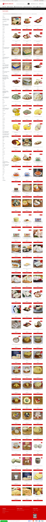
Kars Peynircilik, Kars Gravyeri (27, 344)
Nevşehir (4, 143)
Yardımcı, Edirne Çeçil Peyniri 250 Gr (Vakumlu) (38, 56)
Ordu (3, 146)
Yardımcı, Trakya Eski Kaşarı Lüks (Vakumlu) (27, 71)
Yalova (3, 177)
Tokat (3, 168)
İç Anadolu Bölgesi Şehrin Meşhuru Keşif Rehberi (6, 97)
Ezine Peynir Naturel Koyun (38, 207)
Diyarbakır (4, 63)
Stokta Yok (27, 90)
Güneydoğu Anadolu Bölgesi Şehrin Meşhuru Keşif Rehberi (6, 92)
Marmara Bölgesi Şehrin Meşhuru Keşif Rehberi (6, 132)
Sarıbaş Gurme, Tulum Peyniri (38, 25)
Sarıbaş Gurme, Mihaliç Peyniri (27, 329)
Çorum (3, 60)
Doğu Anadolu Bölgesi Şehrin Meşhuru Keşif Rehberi (5, 68)
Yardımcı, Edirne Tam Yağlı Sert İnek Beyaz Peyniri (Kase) (27, 56)
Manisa (3, 128)
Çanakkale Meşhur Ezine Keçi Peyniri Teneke (16, 238)
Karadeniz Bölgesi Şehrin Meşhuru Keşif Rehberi (6, 108)
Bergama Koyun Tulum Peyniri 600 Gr (27, 269)
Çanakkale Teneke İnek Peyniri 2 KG (38, 223)
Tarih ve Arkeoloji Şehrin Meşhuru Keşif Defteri (6, 165)
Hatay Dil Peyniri (27, 283)
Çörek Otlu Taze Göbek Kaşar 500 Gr (38, 436)
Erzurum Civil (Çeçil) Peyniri (38, 101)
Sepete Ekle (38, 75)
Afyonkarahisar (5, 21)
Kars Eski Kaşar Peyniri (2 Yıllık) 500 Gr (27, 360)
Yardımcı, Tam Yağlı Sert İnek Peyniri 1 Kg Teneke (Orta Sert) (27, 86)
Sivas (3, 158)
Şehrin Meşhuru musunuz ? (18, 7)
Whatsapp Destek (4, 521)
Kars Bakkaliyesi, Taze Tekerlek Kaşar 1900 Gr (16, 132)
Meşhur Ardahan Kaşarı (16, 162)
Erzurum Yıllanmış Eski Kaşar (16, 116)
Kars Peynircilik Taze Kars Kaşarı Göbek (27, 405)
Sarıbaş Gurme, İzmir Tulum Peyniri (27, 26)
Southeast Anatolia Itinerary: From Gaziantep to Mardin (6, 162)
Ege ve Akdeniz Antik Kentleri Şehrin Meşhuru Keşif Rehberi (6, 78)
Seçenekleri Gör (16, 75)
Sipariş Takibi (36, 0)
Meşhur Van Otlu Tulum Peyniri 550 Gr (38, 86)
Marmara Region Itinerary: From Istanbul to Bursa (6, 134)
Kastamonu (4, 113)
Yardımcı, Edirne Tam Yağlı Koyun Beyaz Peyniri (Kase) (16, 71)
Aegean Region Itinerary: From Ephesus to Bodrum (6, 19)
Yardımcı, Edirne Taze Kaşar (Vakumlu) (27, 193)
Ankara (3, 29)
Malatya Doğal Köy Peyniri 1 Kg (16, 344)
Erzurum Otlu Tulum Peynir (27, 101)
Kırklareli (4, 119)
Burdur (3, 51)
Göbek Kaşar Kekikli (38, 374)
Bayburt (4, 41)
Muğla (3, 140)
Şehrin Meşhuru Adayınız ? (28, 7)
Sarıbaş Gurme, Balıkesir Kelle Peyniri (27, 41)
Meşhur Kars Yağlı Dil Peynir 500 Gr (27, 390)
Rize (3, 149)
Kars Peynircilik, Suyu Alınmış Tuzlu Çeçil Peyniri (27, 375)
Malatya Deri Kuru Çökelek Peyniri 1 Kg (38, 329)
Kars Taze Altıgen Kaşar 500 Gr (27, 420)
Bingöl (3, 44)
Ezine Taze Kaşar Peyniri (16, 192)
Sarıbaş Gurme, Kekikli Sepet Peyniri (16, 41)
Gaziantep (4, 86)
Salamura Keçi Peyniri (38, 253)
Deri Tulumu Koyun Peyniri (16, 25)
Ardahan (4, 32)
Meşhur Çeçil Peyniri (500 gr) (16, 496)
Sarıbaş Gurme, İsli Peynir (16, 86)
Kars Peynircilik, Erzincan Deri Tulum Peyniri (16, 436)
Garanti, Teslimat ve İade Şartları (20, 510)
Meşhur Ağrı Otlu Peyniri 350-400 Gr (38, 147)
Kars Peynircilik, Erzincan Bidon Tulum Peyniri (27, 436)
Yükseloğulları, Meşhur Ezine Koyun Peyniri (16, 178)
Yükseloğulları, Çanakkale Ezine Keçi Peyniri (38, 162)
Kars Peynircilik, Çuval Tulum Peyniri (38, 360)
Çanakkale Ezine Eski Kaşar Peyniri (27, 223)
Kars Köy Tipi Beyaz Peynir (38, 420)
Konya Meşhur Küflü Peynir (16, 207)
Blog (34, 7)
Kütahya (4, 125)
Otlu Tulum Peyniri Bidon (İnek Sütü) (38, 451)
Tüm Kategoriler (10, 7)
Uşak (3, 174)
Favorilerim (41, 0)
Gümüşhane (4, 89)
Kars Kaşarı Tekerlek (38, 344)
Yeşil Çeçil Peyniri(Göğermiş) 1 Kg (16, 450)
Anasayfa (4, 7)
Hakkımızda (4, 510)
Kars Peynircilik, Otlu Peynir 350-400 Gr (27, 451)
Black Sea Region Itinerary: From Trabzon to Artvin (6, 48)
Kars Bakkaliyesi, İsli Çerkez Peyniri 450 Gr (16, 147)
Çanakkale (4, 54)
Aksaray (4, 26)
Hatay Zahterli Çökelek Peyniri (16, 329)
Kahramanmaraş (5, 105)
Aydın (3, 35)
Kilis (3, 116)
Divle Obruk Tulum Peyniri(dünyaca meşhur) (27, 208)
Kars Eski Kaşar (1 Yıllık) (16, 359)
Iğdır (3, 99)
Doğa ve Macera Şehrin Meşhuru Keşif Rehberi (6, 65)
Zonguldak (4, 180)
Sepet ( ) (41, 3)
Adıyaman (4, 17)
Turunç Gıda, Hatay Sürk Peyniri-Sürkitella (16, 253)
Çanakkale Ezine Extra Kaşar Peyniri (16, 223)
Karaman (4, 110)
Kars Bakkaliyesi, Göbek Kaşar (38, 116)
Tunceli (3, 171)
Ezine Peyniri (27, 177)
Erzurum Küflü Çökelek (27, 116)
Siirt (3, 155)
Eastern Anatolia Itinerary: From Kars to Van (6, 72)
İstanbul (4, 102)
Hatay (3, 95)
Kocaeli (3, 122)
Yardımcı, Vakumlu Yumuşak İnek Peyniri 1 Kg (16, 56)
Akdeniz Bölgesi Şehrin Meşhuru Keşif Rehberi (6, 24)
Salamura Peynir (16, 283)
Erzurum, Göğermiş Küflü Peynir (16, 101)
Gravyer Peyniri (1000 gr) (27, 496)
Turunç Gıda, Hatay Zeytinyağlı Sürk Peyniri (16, 269)
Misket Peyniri (38, 283)
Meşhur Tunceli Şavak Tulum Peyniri (27, 162)
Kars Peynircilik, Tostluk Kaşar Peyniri (16, 375)
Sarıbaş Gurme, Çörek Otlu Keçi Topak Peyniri (38, 41)
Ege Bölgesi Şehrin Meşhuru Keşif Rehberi (5, 75)
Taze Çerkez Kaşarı (16, 420)
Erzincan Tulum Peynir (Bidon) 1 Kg (38, 132)
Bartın (3, 38)
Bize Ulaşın (39, 7)
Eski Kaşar (27, 253)
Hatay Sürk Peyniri (38, 177)
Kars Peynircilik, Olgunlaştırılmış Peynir (16, 466)
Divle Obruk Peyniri (38, 192)
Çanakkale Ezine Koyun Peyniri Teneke (27, 238)
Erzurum (4, 83)
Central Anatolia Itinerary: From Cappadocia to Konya (6, 58)
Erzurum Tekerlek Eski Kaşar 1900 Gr (27, 132)
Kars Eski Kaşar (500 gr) (38, 496)
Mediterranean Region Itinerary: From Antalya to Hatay (6, 137)
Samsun (4, 152)
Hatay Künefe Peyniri (38, 268)
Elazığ (3, 80)
